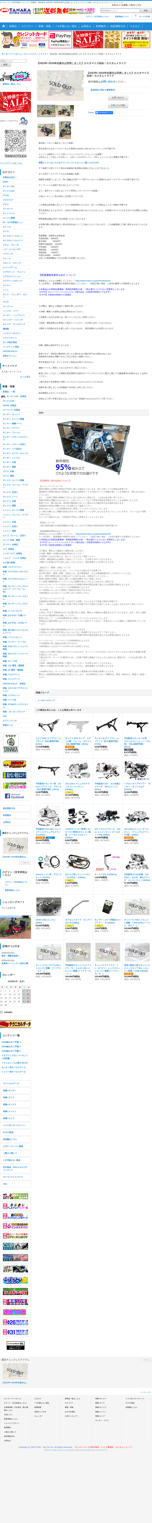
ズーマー (104, 1450)
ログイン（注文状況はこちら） (98, 16)
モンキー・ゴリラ (102, 1420)
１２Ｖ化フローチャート (14, 1125)
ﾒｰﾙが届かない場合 (11, 1160)
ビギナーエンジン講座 (13, 1146)
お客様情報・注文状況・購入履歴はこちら (16, 1408)
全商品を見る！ (10, 177)
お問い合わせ (108, 81)
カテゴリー (69, 1403)
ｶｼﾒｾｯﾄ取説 (8, 1132)
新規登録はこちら (122, 16)
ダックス (91, 1450)
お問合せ (7, 822)
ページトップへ (145, 1392)
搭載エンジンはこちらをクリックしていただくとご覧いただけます (69, 162)
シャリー (98, 1450)
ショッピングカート (11, 1423)
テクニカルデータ (11, 1083)
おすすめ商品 (70, 1412)
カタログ (37, 1399)
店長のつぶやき (40, 1412)
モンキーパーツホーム (12, 1399)
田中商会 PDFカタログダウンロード (15, 1168)
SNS (5, 1184)
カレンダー (38, 1416)
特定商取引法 (9, 808)
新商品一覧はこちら (12, 84)
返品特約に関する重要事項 (103, 90)
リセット (26, 863)
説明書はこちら (10, 1139)
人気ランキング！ (71, 1416)
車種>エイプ (8, 1118)
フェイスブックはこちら (11, 163)
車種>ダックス (9, 1104)
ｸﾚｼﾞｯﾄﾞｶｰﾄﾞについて (13, 1177)
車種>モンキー (9, 1090)
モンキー (72, 1450)
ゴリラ (79, 1450)
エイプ (84, 1450)
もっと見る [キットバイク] (25, 377)
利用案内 (7, 815)
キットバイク (64, 1450)
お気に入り (8, 1414)
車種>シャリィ (9, 1111)
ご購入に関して (10, 1153)
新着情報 (37, 1407)
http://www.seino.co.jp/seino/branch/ (92, 281)
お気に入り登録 (118, 105)
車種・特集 (69, 1407)
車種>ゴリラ (8, 1097)
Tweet (91, 112)
